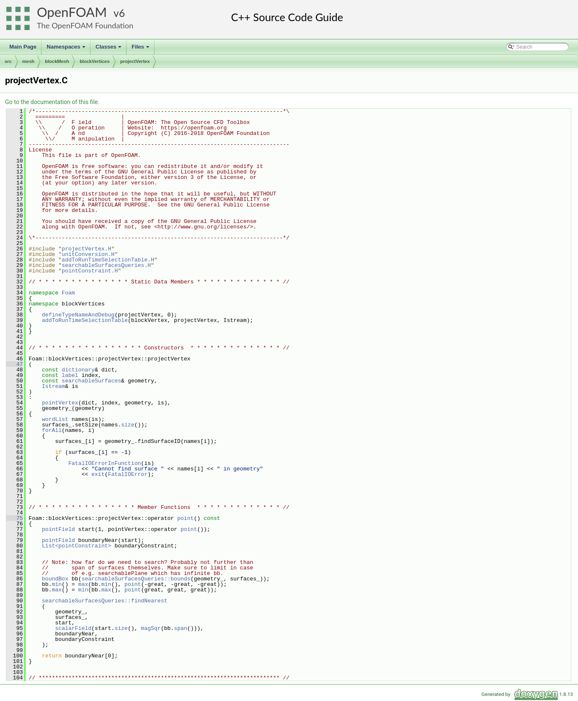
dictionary (78, 370)
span (180, 628)
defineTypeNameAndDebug (78, 315)
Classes (109, 49)
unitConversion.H (88, 254)
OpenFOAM (72, 12)
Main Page (22, 47)
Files (141, 49)
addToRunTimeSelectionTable (85, 320)
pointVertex (60, 403)
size (127, 425)
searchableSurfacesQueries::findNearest (104, 601)
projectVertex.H (86, 249)
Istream (53, 386)
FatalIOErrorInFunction (104, 463)
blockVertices (95, 61)
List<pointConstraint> (76, 546)
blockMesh (57, 61)
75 (14, 518)
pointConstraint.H (90, 271)
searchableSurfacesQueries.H (106, 265)
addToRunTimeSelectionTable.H (108, 260)
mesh (28, 61)
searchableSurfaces (91, 381)
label (70, 375)
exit (98, 474)
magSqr (151, 628)
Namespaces (67, 49)
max (83, 584)
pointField (58, 529)
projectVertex (135, 61)
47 (14, 364)
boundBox (55, 579)
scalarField (73, 628)
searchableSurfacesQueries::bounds (136, 579)
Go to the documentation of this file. (52, 102)
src (8, 61)
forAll (52, 430)
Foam (68, 293)
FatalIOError (128, 474)
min (56, 584)
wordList (55, 419)
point (185, 518)
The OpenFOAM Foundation (85, 25)
